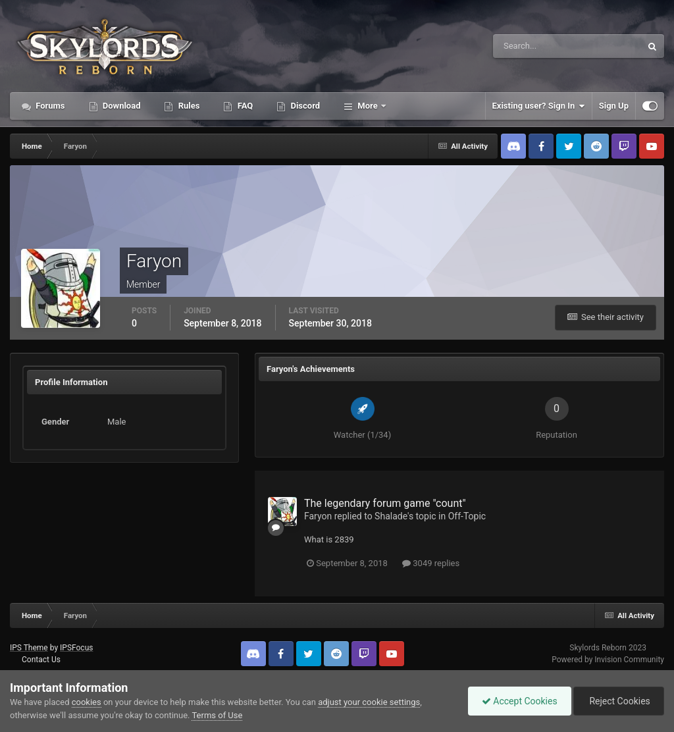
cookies (86, 702)
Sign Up (614, 106)
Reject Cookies (618, 701)
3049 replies (430, 563)
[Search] (527, 46)
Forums (49, 106)
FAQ (244, 106)
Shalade (391, 516)
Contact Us (41, 659)
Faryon (318, 516)
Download (121, 106)
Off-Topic (467, 516)
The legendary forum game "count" (385, 503)
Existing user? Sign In (538, 106)
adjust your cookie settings (369, 702)
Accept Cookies (519, 701)
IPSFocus (76, 647)
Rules (187, 106)
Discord (304, 106)
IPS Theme (29, 647)
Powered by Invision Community (608, 659)
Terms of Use (217, 715)
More (367, 106)
